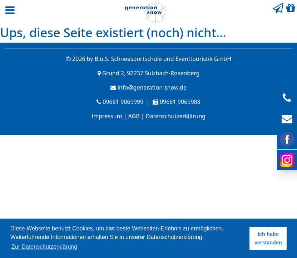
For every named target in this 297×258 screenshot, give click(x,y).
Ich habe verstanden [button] (268, 238)
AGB (134, 116)
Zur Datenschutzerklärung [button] (44, 247)
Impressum (106, 116)
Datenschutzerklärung (176, 116)
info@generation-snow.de (152, 87)
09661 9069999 (123, 102)
